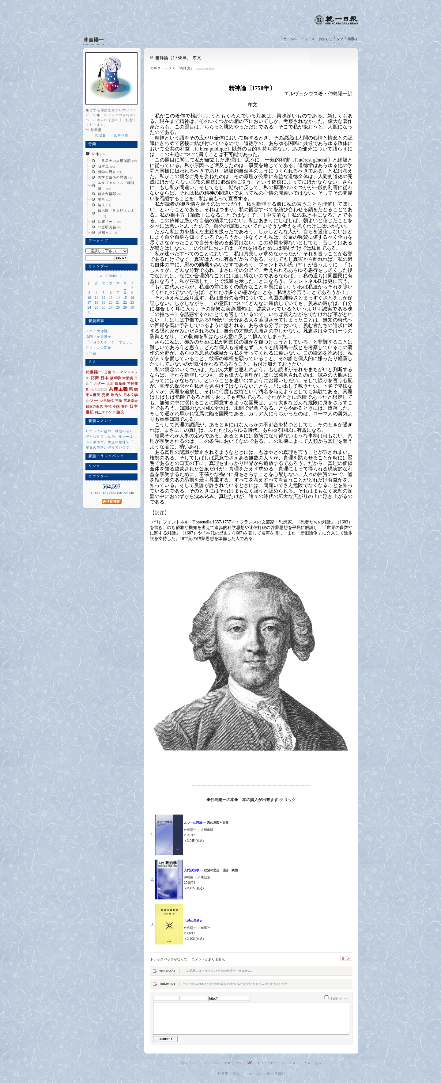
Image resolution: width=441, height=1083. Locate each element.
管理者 (100, 135)
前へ (184, 1063)
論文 (120, 412)
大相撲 (127, 377)
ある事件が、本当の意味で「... (111, 441)
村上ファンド (105, 412)
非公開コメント (338, 998)
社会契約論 (98, 389)
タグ (340, 39)
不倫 (118, 400)
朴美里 (222, 1073)
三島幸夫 (130, 400)
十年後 (90, 352)
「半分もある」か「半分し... (109, 341)
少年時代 (106, 400)
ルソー (91, 400)
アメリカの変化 (98, 347)
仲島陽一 (93, 39)
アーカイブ (96, 241)
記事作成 (121, 135)
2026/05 (111, 276)
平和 (107, 406)
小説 (116, 406)
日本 (104, 377)
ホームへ (290, 39)
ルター (99, 383)
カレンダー (96, 266)
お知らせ (325, 39)
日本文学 (130, 394)
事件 (124, 406)
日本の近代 (94, 406)
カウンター (96, 476)
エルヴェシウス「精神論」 (172, 67)
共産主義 (118, 388)
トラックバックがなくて (168, 959)
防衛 (94, 377)
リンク (92, 466)
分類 (90, 143)
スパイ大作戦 (96, 330)
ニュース (308, 39)
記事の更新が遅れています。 (109, 447)
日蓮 (107, 371)
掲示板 (353, 39)
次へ (318, 1063)
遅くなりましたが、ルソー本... (111, 436)
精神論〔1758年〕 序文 (178, 58)
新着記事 (94, 321)
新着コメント (98, 421)
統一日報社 (275, 1073)
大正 (109, 383)
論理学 (115, 377)
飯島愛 (120, 383)
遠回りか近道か (98, 336)
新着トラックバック (104, 456)
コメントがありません (208, 959)
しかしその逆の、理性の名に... (111, 430)
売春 (105, 394)
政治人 (116, 394)
